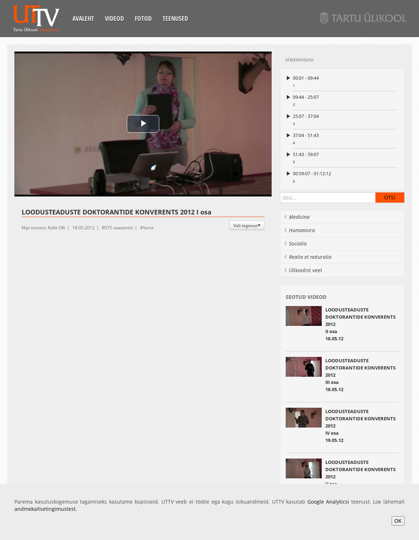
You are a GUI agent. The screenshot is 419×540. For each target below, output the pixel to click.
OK (398, 521)
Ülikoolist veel (302, 270)
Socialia (295, 243)
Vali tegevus (246, 225)
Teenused (175, 18)
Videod (114, 18)
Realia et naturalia (307, 256)
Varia (148, 228)
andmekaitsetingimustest (45, 508)
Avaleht (83, 18)
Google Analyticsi (328, 501)
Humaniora (299, 230)
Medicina (296, 216)
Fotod (143, 18)
